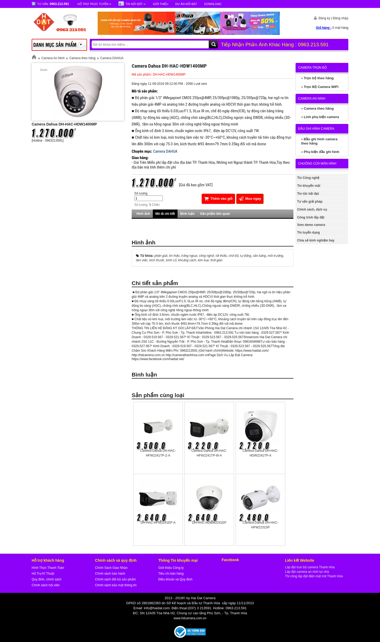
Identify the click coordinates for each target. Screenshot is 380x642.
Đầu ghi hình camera (316, 129)
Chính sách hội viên (46, 585)
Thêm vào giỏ (218, 198)
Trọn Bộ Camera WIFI (321, 87)
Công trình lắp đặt (310, 217)
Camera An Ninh (53, 58)
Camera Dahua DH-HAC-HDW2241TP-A (260, 453)
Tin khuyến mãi (308, 186)
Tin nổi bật (133, 4)
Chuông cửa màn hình (317, 163)
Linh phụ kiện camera (321, 117)
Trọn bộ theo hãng (319, 78)
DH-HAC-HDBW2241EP (209, 522)
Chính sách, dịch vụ (312, 209)
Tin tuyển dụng (308, 232)
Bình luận (187, 214)
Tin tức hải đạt (308, 194)
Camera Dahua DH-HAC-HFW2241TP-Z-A (158, 453)
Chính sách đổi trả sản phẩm (115, 579)
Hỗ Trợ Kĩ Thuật (43, 573)
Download (212, 4)
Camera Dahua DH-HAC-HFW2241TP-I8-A (209, 453)
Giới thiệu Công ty (171, 568)
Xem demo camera (311, 225)
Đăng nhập (340, 18)
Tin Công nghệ (308, 178)
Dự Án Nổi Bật (186, 4)
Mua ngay (250, 198)
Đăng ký (324, 18)
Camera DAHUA (112, 58)
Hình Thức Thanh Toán (48, 568)
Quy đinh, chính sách (46, 579)
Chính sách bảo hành (110, 573)
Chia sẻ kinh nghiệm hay (315, 240)
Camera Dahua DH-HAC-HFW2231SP (260, 525)
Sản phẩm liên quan (215, 214)
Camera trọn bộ (312, 67)
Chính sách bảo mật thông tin (115, 585)
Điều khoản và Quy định (175, 579)
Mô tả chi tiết (165, 214)
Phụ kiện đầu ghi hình (321, 152)
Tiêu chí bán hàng (171, 573)
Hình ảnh (143, 214)
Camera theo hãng (82, 58)
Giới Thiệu (160, 4)
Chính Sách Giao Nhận (111, 568)
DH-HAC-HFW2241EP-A (158, 522)
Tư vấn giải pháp (309, 201)
